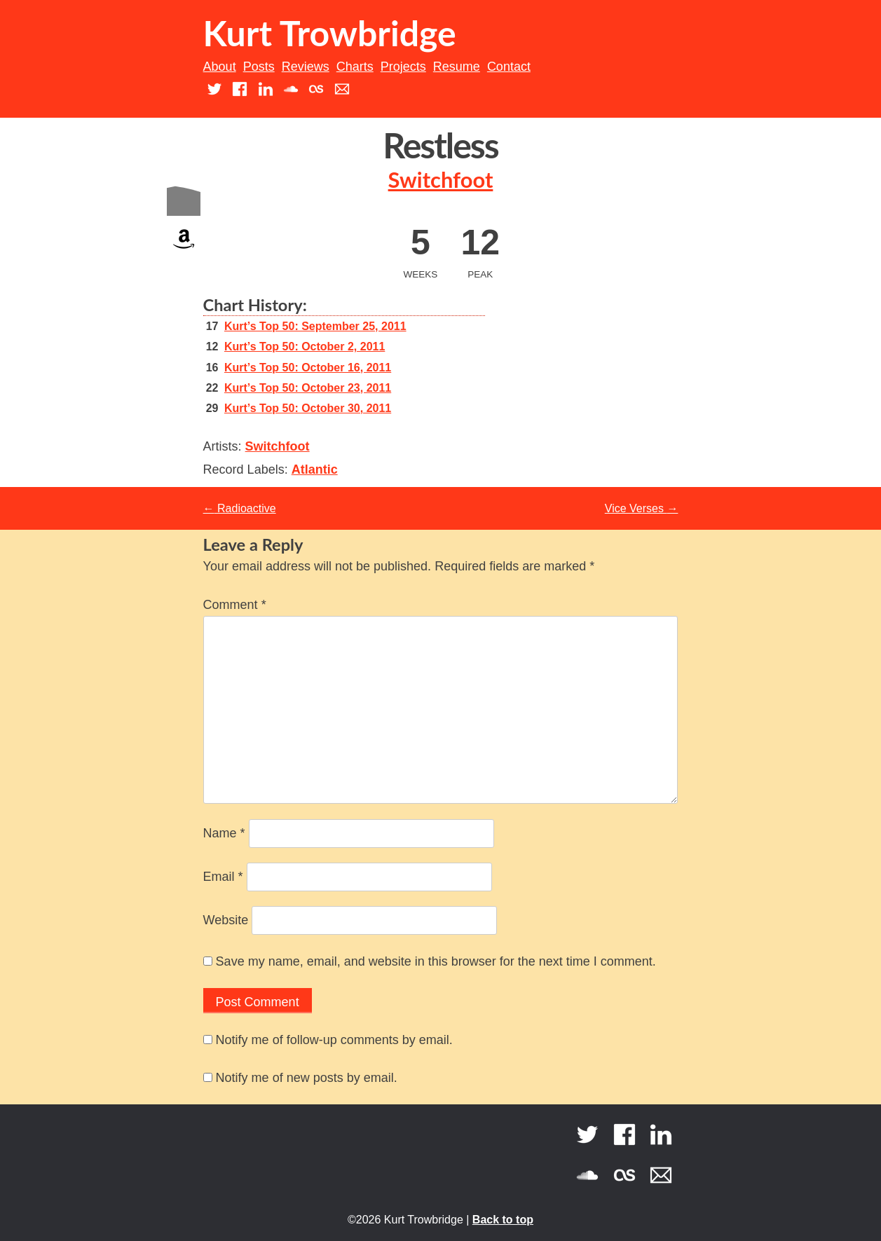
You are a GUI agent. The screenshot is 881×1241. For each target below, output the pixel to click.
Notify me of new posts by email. (306, 1078)
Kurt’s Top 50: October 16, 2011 (307, 367)
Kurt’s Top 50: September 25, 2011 (315, 326)
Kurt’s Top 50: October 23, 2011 (307, 388)
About (219, 67)
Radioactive (239, 508)
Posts (259, 67)
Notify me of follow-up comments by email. (334, 1040)
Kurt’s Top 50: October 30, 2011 (307, 408)
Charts (355, 67)
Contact (509, 67)
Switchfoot (440, 180)
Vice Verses (641, 508)
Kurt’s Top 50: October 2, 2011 (304, 346)
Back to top (502, 1220)
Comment (234, 605)
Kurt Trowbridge (329, 33)
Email (223, 877)
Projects (403, 67)
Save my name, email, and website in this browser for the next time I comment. (436, 961)
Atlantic (315, 469)
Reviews (305, 67)
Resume (456, 67)
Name (224, 833)
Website (226, 920)
